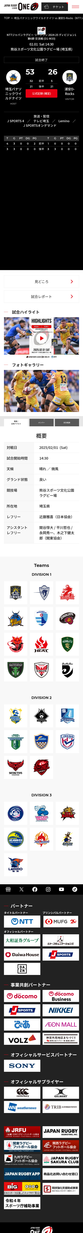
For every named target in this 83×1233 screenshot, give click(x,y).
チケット (54, 6)
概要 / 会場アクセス (16, 422)
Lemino (63, 121)
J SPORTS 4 (15, 121)
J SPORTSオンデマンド (40, 125)
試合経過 (67, 422)
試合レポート (41, 296)
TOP (7, 18)
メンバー (41, 422)
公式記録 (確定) (41, 93)
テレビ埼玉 (41, 121)
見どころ (41, 281)
